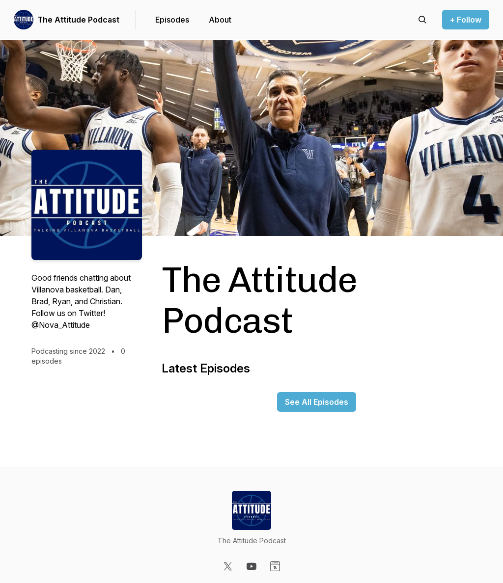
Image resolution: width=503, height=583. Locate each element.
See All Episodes (316, 402)
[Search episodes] (422, 20)
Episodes (172, 20)
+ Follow (465, 20)
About (220, 20)
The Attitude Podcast (78, 20)
